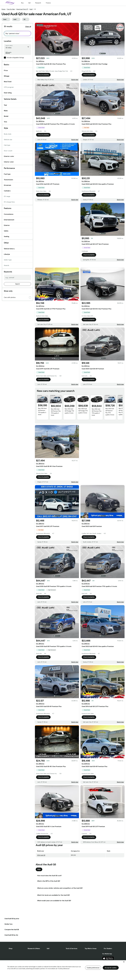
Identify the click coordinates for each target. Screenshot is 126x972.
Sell (29, 3)
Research (38, 3)
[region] (63, 966)
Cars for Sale (11, 9)
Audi (31, 9)
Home (3, 9)
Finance (48, 3)
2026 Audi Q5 (41, 869)
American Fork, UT (22, 9)
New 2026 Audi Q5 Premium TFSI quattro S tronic (42, 425)
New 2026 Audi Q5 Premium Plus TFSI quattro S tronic (56, 426)
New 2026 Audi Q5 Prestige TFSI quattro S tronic (69, 425)
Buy (22, 3)
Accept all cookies (111, 968)
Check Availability (43, 75)
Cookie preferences (93, 968)
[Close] (124, 962)
